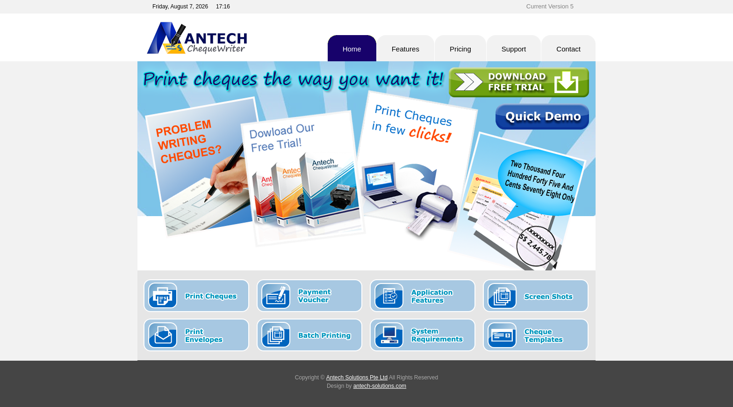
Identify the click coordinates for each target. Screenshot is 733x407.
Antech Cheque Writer (228, 38)
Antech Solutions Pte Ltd (357, 377)
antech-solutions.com (379, 386)
